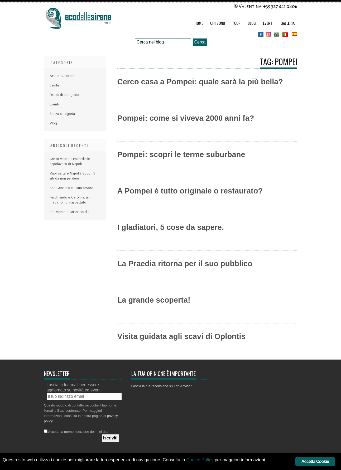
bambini (55, 85)
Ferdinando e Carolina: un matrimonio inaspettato (70, 200)
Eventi (268, 23)
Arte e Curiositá (62, 76)
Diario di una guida (64, 95)
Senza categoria (62, 114)
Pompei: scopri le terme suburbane (181, 154)
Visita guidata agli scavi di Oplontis (181, 336)
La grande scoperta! (153, 300)
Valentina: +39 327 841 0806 (265, 6)
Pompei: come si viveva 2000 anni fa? (185, 118)
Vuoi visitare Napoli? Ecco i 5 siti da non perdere (72, 176)
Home (198, 23)
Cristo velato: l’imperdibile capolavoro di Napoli (70, 162)
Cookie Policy (199, 459)
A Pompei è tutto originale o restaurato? (190, 191)
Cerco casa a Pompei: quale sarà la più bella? (200, 81)
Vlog (53, 123)
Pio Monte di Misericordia (69, 212)
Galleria (288, 23)
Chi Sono (217, 23)
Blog (252, 23)
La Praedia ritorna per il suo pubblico (184, 263)
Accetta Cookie (315, 461)
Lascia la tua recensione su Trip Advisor (161, 386)
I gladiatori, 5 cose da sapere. (170, 227)
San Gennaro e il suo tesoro (71, 188)
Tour (236, 23)
